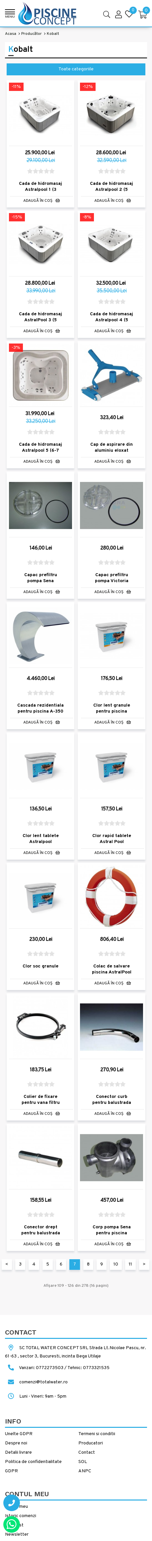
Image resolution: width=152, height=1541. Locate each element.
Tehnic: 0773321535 (88, 1368)
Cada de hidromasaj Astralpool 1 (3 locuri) (40, 189)
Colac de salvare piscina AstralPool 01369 (111, 972)
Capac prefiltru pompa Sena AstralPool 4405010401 (40, 584)
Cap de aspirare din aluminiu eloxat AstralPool (111, 450)
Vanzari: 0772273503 (41, 1368)
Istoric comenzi (20, 1516)
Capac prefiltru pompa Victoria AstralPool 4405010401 (111, 584)
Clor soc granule (40, 966)
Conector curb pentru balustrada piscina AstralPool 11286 (111, 1105)
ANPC (84, 1471)
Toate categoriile (76, 69)
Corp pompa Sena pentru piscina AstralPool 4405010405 (112, 1236)
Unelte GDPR (19, 1434)
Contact (86, 1452)
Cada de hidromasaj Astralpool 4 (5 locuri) (111, 320)
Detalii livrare (18, 1452)
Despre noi (16, 1443)
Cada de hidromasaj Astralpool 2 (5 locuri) (111, 189)
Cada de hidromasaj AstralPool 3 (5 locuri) (40, 320)
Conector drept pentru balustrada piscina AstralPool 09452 (40, 1236)
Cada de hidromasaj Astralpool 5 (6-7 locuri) (40, 450)
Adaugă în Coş (41, 200)
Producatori (90, 1443)
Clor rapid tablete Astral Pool (111, 839)
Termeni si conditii (96, 1434)
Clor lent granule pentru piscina (111, 708)
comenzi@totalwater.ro (36, 1382)
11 (130, 1264)
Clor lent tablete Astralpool (41, 839)
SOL (82, 1462)
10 (116, 1264)
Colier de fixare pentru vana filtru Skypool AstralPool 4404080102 (40, 1105)
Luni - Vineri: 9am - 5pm (35, 1396)
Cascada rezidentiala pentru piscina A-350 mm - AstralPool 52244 (40, 714)
